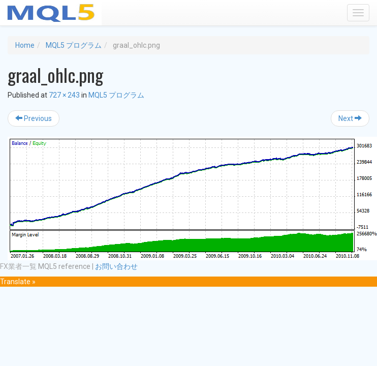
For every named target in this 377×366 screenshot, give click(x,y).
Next (350, 118)
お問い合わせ (116, 266)
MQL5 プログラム (74, 45)
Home (25, 45)
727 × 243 (64, 95)
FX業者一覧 (18, 266)
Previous (33, 118)
